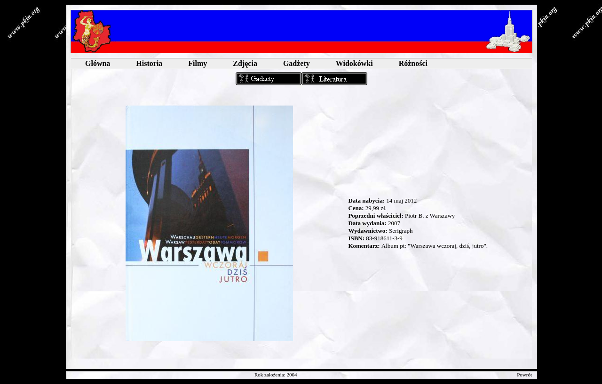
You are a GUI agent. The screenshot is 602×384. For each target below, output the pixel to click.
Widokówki (354, 63)
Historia (149, 63)
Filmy (197, 63)
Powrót (524, 374)
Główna (97, 63)
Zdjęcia (245, 63)
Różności (413, 63)
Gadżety (296, 63)
